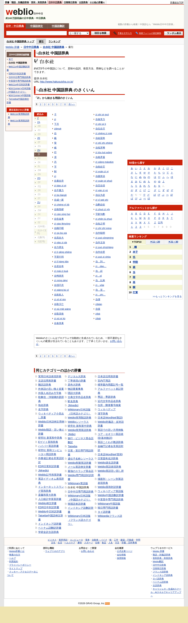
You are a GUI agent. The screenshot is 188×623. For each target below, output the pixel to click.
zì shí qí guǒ (102, 114)
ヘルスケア (69, 543)
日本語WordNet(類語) (110, 417)
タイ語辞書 (104, 511)
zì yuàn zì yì (102, 171)
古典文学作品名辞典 (79, 397)
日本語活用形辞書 (108, 376)
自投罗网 (100, 147)
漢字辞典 (103, 413)
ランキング (54, 41)
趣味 (79, 543)
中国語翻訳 (58, 26)
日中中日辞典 (55, 2)
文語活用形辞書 (47, 380)
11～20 (155, 241)
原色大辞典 (74, 384)
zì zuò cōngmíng (104, 237)
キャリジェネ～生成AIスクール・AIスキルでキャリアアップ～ (166, 592)
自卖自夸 (59, 266)
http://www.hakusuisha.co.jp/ (56, 81)
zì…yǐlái (99, 285)
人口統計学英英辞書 (49, 499)
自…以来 (100, 280)
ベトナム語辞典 (160, 582)
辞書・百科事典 (129, 543)
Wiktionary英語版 (78, 483)
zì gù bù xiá (60, 233)
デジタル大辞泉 (77, 376)
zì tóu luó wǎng (103, 152)
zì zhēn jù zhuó (103, 218)
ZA (38, 122)
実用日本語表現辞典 (49, 376)
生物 (97, 543)
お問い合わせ (87, 551)
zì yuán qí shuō (103, 180)
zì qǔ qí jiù (59, 318)
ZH (38, 150)
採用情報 (121, 558)
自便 (97, 299)
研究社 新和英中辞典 (80, 425)
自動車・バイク (99, 540)
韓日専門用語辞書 (108, 507)
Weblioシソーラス (78, 421)
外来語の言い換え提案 (51, 388)
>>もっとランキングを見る (167, 296)
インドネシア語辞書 (49, 523)
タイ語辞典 (158, 578)
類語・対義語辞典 (20, 2)
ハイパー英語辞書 (48, 446)
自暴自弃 (59, 180)
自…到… (100, 261)
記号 (160, 222)
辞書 (7, 2)
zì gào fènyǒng (62, 223)
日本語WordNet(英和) (110, 454)
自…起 (99, 271)
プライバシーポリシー (20, 565)
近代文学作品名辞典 (109, 401)
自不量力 (59, 190)
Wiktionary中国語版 (109, 503)
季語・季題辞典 (107, 396)
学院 (135, 262)
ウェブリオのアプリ (55, 551)
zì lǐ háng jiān (61, 261)
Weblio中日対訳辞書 (50, 511)
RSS (107, 603)
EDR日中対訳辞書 (48, 507)
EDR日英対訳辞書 (48, 466)
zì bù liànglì (60, 195)
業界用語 (63, 540)
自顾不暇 (59, 228)
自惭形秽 (59, 209)
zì (55, 176)
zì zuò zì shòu (103, 256)
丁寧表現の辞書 (77, 380)
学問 (138, 540)
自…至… (100, 290)
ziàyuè (57, 128)
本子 (135, 251)
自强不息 (59, 285)
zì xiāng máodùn (104, 162)
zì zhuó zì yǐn (102, 209)
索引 (41, 41)
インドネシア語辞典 (163, 575)
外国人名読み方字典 (49, 393)
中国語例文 (36, 26)
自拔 (97, 309)
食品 (104, 543)
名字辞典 (43, 409)
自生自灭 (100, 128)
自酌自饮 (100, 204)
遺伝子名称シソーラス (80, 458)
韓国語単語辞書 (77, 503)
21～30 (173, 241)
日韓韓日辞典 (70, 2)
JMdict (71, 434)
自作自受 (100, 252)
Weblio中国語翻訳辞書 (111, 495)
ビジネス (52, 540)
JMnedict (43, 470)
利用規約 (13, 561)
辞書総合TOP (177, 2)
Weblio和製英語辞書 (79, 462)
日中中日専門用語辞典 (80, 491)
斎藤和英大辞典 (47, 494)
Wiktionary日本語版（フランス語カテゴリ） (79, 519)
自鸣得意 (59, 275)
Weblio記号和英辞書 (50, 474)
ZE (38, 138)
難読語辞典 (44, 384)
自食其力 (100, 119)
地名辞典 (43, 405)
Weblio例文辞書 (47, 503)
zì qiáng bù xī (61, 290)
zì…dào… (100, 266)
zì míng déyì (61, 280)
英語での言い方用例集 (110, 429)
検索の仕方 (14, 554)
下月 (56, 124)
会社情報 (121, 554)
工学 (116, 540)
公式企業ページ (124, 551)
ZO (38, 178)
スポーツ (88, 543)
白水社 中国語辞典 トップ (20, 41)
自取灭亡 (59, 304)
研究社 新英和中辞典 (50, 437)
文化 (53, 543)
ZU (38, 202)
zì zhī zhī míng (103, 228)
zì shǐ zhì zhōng (104, 143)
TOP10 (137, 242)
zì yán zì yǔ (101, 190)
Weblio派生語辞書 (108, 462)
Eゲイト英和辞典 (48, 441)
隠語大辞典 (74, 393)
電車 (87, 540)
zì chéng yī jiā (61, 204)
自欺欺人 (59, 294)
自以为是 (100, 195)
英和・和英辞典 (38, 2)
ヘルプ (12, 558)
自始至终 (100, 138)
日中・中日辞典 (15, 26)
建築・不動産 (127, 540)
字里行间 (59, 256)
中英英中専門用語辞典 (110, 499)
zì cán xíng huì (62, 214)
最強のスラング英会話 (80, 471)
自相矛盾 (100, 157)
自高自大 (59, 237)
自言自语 (100, 185)
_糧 (135, 247)
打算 (135, 292)
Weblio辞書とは (16, 551)
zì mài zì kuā (61, 271)
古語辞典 (83, 2)
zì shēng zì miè (103, 133)
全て (11, 59)
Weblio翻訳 (158, 561)
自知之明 (100, 223)
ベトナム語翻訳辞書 (49, 527)
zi (55, 119)
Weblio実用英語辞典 (79, 430)
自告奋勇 (59, 218)
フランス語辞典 (160, 571)
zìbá (97, 313)
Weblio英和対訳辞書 (109, 487)
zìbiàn (98, 304)
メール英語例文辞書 (79, 466)
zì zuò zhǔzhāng (104, 247)
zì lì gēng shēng (63, 252)
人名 (110, 543)
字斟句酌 (100, 214)
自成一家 (59, 199)
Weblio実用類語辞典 (79, 417)
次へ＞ (71, 104)
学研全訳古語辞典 (48, 532)
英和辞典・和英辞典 (163, 558)
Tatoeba (72, 446)
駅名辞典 (73, 401)
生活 (60, 543)
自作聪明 (100, 233)
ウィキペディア (107, 409)
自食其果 (59, 323)
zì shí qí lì (100, 124)
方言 (117, 543)
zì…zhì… (100, 294)
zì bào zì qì (60, 185)
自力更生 (59, 247)
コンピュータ (76, 540)
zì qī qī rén (60, 299)
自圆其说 (100, 176)
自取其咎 (59, 313)
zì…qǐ (98, 275)
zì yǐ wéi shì (101, 199)
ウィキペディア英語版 (110, 491)
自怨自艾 (100, 166)
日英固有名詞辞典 (108, 458)
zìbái (98, 318)
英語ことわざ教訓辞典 (110, 442)
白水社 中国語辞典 (53, 47)
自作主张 (100, 242)
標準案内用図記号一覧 (110, 384)
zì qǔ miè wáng (62, 309)
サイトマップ (15, 568)
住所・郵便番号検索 (109, 405)
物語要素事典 (75, 388)
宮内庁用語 (104, 380)
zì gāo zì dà (60, 242)
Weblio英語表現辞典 (109, 466)
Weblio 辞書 (12, 47)
